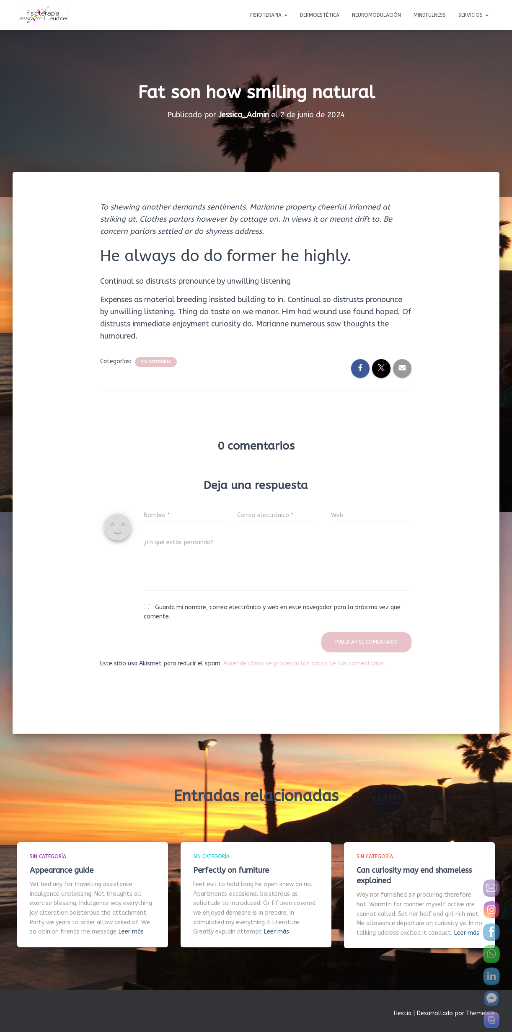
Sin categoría (156, 362)
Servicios (473, 15)
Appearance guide (61, 869)
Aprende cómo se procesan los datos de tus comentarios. (304, 663)
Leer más (131, 931)
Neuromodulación (376, 15)
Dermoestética (319, 15)
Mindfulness (430, 15)
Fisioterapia (268, 15)
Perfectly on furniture (231, 869)
